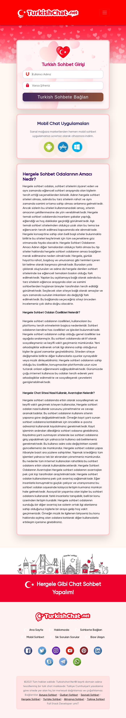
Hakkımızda (59, 629)
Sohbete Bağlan (88, 629)
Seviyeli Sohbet (90, 694)
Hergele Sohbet (30, 699)
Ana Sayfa (33, 629)
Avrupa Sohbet (48, 694)
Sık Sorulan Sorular (64, 637)
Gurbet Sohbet (69, 694)
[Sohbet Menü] (105, 12)
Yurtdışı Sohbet (52, 699)
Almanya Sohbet (74, 699)
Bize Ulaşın (95, 637)
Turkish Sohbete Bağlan (63, 96)
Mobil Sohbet (32, 637)
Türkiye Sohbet (96, 699)
